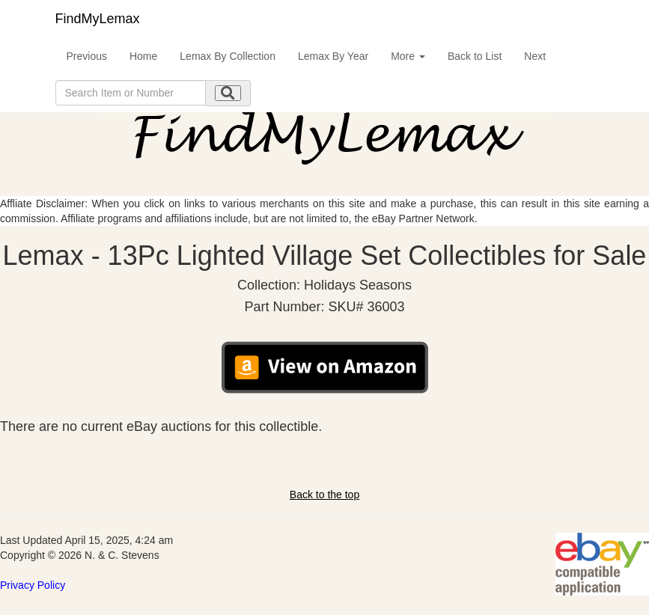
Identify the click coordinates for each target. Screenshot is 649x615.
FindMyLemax (97, 18)
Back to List (475, 56)
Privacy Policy (32, 585)
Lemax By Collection (227, 56)
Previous (87, 56)
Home (143, 56)
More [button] (408, 56)
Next (535, 56)
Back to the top (324, 495)
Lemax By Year (333, 56)
